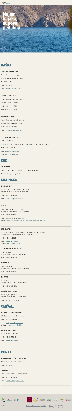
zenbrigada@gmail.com (14, 130)
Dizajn (51, 406)
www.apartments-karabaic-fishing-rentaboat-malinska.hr (26, 220)
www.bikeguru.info (11, 155)
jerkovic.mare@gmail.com (15, 381)
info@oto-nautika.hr (13, 241)
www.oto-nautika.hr (14, 244)
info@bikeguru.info (12, 151)
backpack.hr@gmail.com (14, 323)
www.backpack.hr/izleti (15, 325)
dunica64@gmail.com (13, 89)
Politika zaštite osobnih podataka (36, 406)
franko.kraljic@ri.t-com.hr (15, 199)
